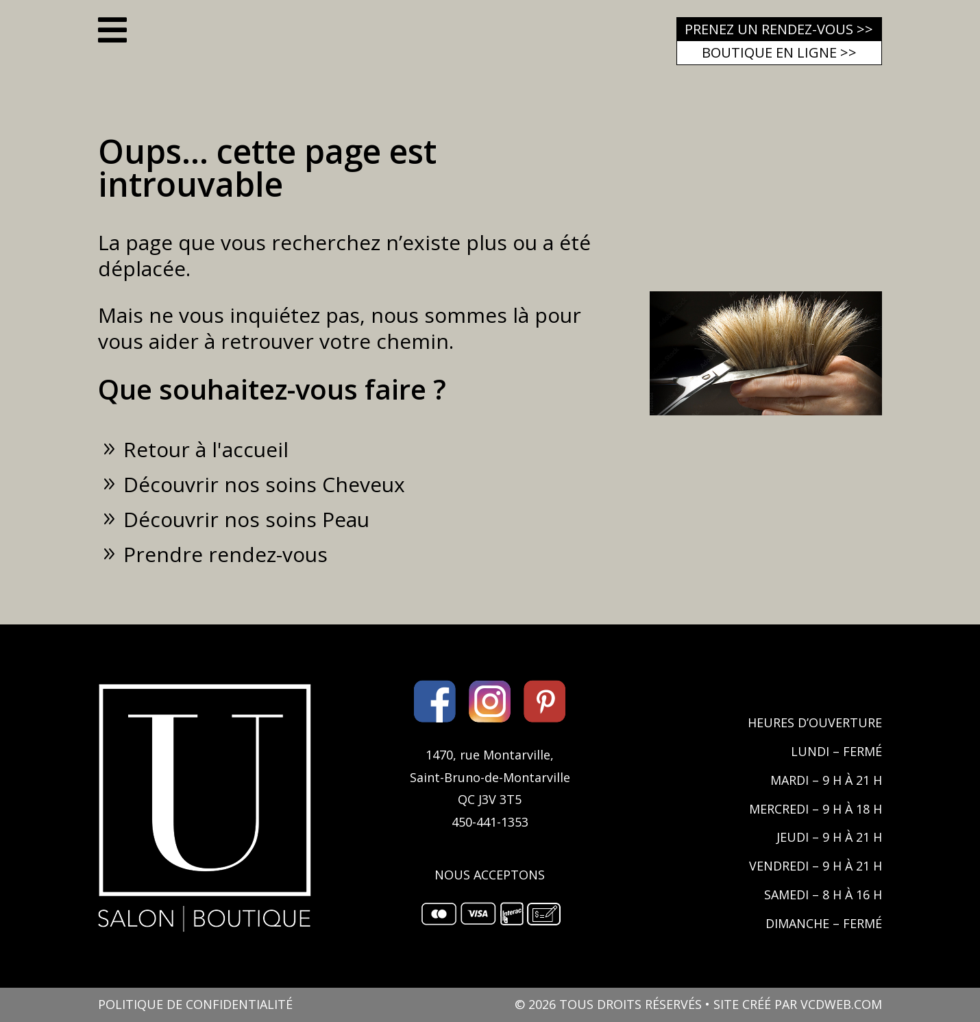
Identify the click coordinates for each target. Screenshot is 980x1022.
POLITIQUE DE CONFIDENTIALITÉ (195, 1004)
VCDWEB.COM (841, 1004)
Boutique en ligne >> (779, 52)
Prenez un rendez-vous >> (779, 29)
